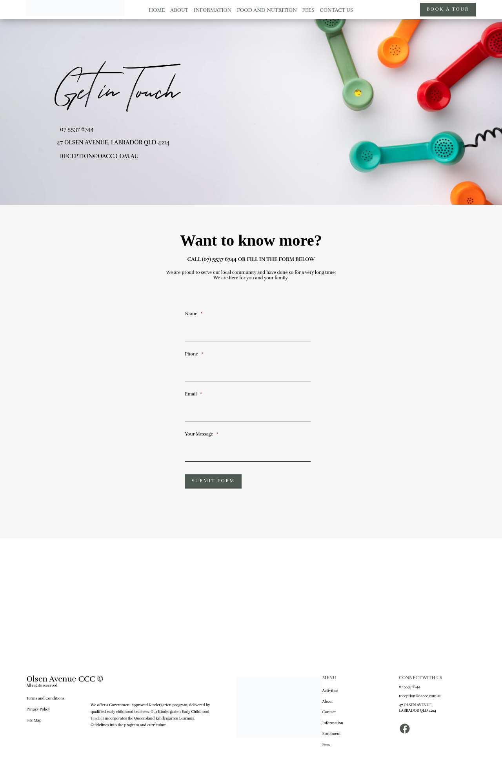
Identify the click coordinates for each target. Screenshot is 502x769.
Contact (329, 712)
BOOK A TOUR (448, 9)
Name (194, 313)
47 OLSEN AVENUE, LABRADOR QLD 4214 (417, 708)
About (327, 701)
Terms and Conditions (45, 698)
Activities (330, 690)
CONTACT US (336, 10)
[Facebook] (405, 732)
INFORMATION (213, 10)
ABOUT (179, 10)
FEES (308, 10)
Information (332, 723)
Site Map (33, 720)
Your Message (201, 434)
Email (193, 394)
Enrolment (331, 733)
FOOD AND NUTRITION (267, 10)
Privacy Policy (38, 709)
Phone (194, 354)
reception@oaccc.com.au (420, 696)
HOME (157, 10)
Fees (326, 744)
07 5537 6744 (77, 129)
